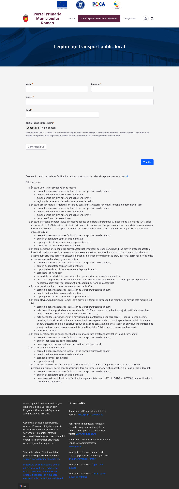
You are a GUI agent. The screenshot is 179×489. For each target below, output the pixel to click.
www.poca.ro (75, 446)
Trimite (147, 162)
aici (126, 176)
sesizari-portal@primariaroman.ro (41, 459)
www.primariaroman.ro (90, 414)
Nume (29, 84)
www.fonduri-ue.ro (86, 433)
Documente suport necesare (40, 122)
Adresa (30, 97)
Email (29, 110)
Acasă (72, 18)
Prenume (96, 84)
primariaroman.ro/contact (82, 458)
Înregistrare (130, 18)
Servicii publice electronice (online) (99, 18)
